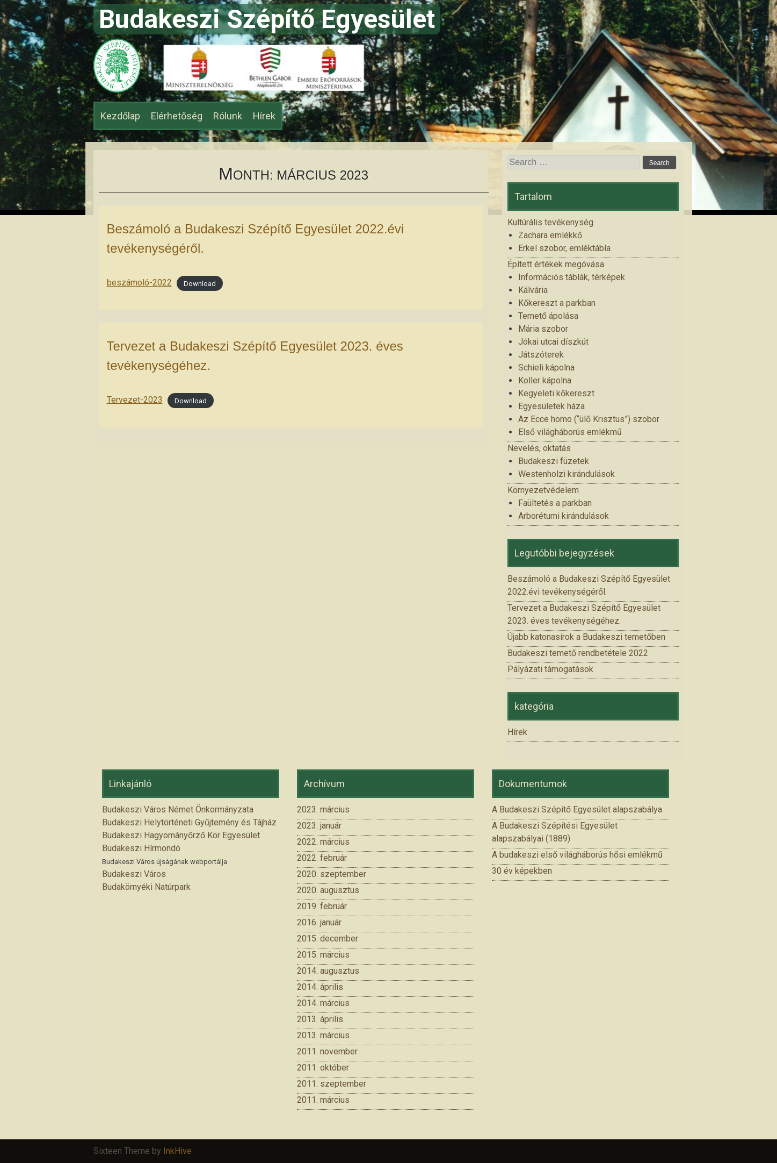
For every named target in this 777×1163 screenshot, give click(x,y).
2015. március (323, 955)
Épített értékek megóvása (555, 264)
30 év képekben (522, 871)
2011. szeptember (331, 1084)
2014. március (323, 1003)
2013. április (320, 1019)
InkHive (177, 1151)
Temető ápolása (548, 316)
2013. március (323, 1035)
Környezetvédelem (543, 490)
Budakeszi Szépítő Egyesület (267, 19)
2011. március (323, 1100)
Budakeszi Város (134, 874)
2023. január (319, 825)
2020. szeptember (331, 874)
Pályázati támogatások (550, 669)
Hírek (264, 116)
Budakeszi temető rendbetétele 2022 (577, 653)
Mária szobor (543, 329)
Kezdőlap (120, 116)
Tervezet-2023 (135, 400)
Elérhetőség (176, 116)
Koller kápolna (544, 380)
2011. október (323, 1067)
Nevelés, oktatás (539, 448)
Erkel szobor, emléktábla (564, 248)
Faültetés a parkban (555, 503)
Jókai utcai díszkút (553, 342)
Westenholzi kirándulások (566, 474)
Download (200, 283)
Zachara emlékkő (550, 235)
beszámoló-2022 (139, 282)
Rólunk (227, 116)
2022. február (322, 858)
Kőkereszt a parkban (557, 303)
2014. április (320, 987)
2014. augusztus (328, 971)
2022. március (323, 842)
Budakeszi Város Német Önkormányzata (177, 809)
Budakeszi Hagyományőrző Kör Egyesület (181, 835)
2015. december (327, 938)
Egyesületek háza (551, 406)
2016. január (319, 922)
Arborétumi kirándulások (563, 516)
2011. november (327, 1051)
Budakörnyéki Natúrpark (146, 887)
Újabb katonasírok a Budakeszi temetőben (586, 637)
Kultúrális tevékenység (550, 222)
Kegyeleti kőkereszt (556, 393)
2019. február (322, 906)
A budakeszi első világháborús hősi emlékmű (577, 855)
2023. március (323, 809)
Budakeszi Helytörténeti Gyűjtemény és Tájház (189, 822)
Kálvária (533, 290)
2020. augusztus (328, 890)
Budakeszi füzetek (553, 461)
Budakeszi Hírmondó (141, 848)
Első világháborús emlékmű (570, 432)
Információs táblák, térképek (571, 277)
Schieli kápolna (546, 367)
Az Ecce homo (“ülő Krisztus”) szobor (588, 419)
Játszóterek (541, 354)
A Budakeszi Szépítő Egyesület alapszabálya (577, 809)
